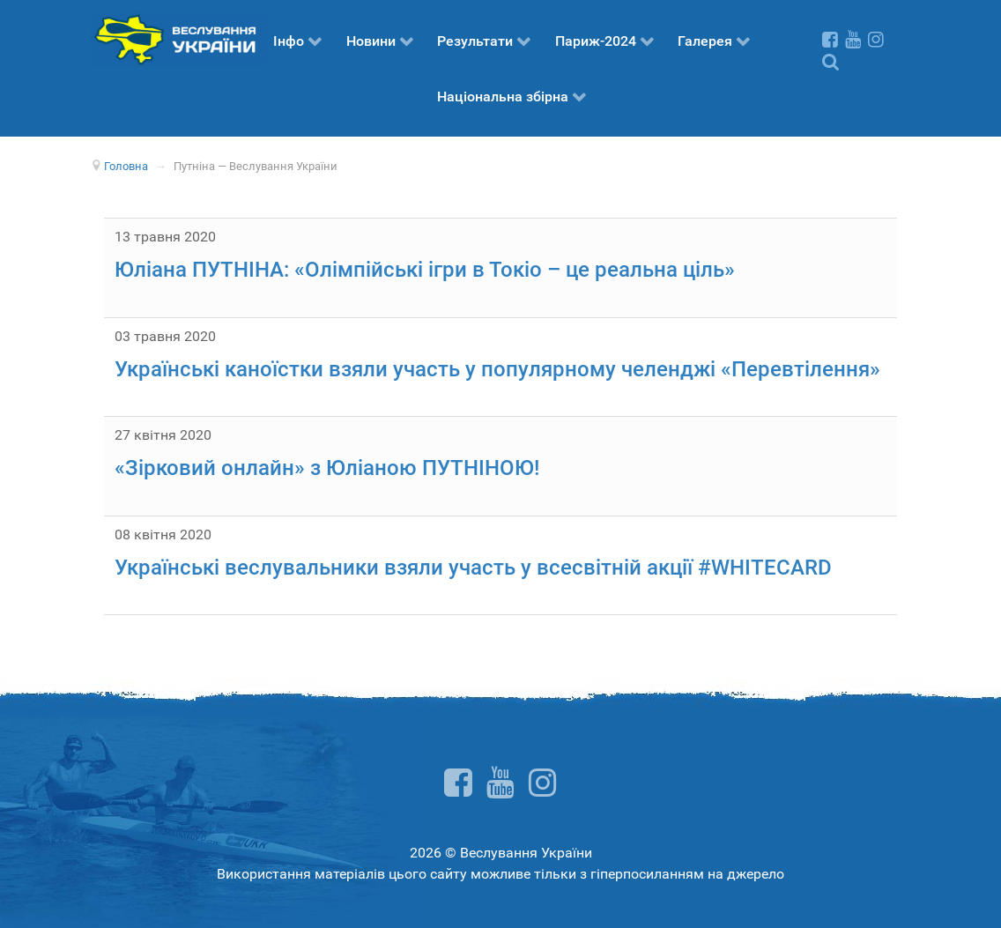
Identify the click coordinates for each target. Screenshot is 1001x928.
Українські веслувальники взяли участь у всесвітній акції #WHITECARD (473, 567)
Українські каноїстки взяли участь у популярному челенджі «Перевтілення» (497, 369)
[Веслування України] (179, 38)
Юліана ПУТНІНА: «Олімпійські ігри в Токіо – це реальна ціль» (425, 269)
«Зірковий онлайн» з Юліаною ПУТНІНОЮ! (327, 468)
